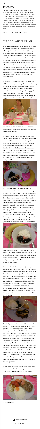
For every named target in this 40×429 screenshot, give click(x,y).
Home (5, 32)
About (11, 32)
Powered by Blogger (20, 419)
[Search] (35, 3)
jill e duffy (8, 7)
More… (26, 32)
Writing (18, 32)
